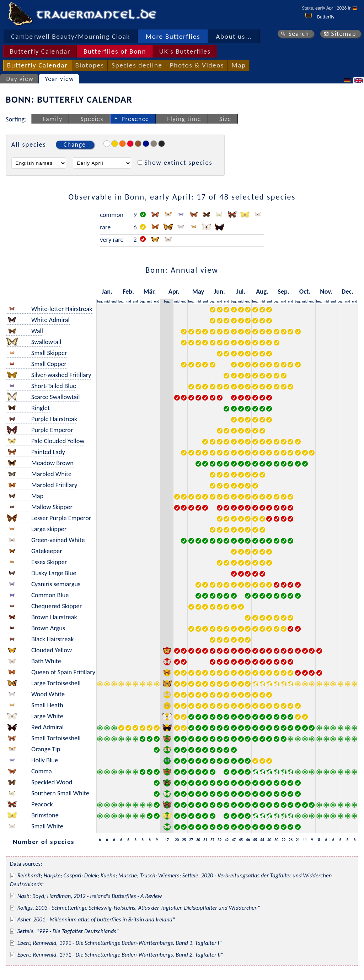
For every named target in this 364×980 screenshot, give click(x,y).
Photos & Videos (197, 65)
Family (53, 119)
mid (107, 301)
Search (298, 34)
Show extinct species (178, 162)
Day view (20, 79)
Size (225, 119)
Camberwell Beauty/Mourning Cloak (70, 36)
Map (238, 65)
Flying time (184, 119)
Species (92, 119)
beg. (100, 301)
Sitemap (343, 34)
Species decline (137, 65)
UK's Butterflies (185, 51)
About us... (234, 36)
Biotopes (89, 65)
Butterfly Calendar (40, 51)
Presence (135, 119)
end (114, 301)
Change (75, 144)
